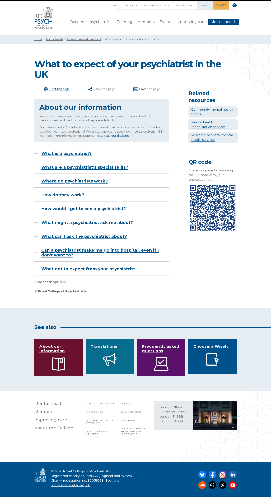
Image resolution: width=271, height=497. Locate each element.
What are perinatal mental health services (212, 137)
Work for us (94, 412)
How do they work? (62, 195)
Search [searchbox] (234, 5)
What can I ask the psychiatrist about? (84, 236)
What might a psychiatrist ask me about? (87, 222)
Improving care (191, 22)
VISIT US (230, 427)
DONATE (221, 5)
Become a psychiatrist (91, 22)
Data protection (131, 412)
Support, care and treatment (84, 39)
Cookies (125, 403)
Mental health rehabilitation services (208, 124)
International (184, 5)
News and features (156, 5)
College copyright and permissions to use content (133, 431)
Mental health (224, 22)
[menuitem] (91, 22)
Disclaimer (127, 420)
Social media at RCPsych (70, 485)
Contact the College (100, 403)
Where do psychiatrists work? (74, 181)
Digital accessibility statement (99, 421)
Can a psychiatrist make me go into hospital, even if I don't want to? (100, 252)
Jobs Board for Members (97, 432)
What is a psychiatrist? (66, 153)
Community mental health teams (212, 112)
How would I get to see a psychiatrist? (83, 208)
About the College (125, 5)
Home (38, 39)
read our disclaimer (117, 135)
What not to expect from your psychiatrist (88, 268)
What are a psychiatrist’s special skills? (84, 167)
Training (124, 22)
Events (166, 22)
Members (146, 22)
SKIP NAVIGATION (107, 4)
